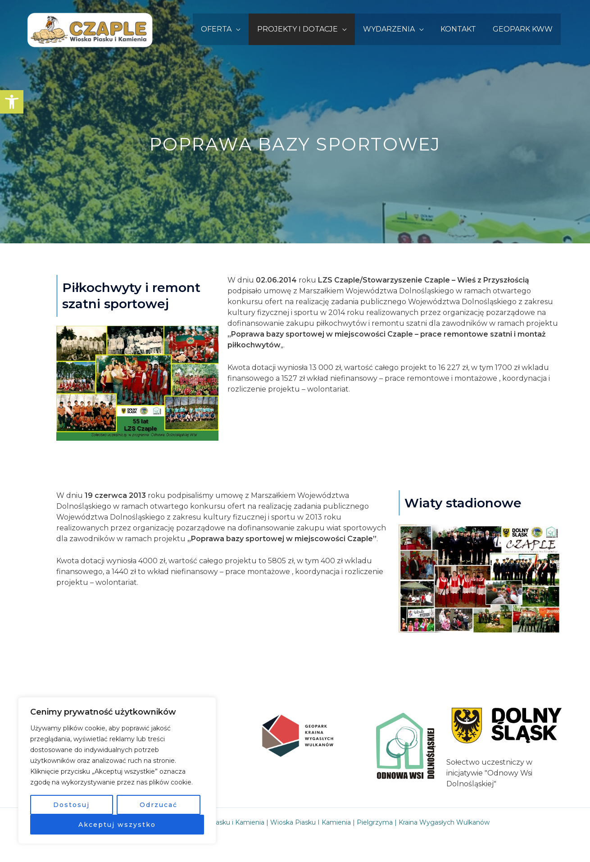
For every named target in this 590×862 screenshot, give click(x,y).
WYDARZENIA (394, 29)
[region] (117, 770)
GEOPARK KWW (524, 29)
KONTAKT (461, 29)
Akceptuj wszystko (117, 825)
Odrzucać (158, 805)
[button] (11, 102)
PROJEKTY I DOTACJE (304, 29)
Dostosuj (71, 805)
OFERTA (225, 29)
